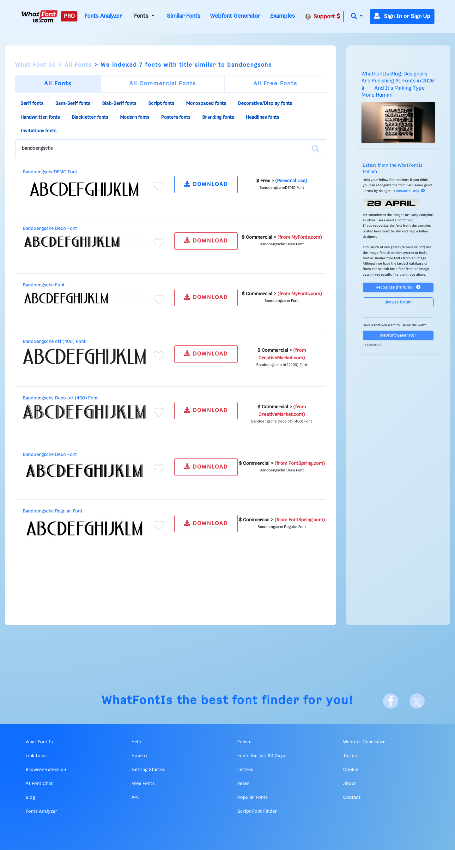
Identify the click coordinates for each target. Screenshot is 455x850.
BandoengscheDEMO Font (50, 172)
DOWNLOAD (206, 184)
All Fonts (78, 65)
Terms (350, 755)
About (349, 783)
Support (322, 16)
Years (243, 783)
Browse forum (398, 302)
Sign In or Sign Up (402, 16)
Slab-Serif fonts (119, 103)
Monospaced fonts (206, 103)
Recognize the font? (398, 287)
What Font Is (35, 65)
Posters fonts (175, 117)
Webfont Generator (235, 16)
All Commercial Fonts (162, 84)
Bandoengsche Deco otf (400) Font (60, 398)
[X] (417, 701)
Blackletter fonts (90, 117)
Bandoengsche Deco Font (50, 228)
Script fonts (161, 103)
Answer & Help (410, 191)
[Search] (315, 148)
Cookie (350, 769)
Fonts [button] (142, 16)
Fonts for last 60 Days (261, 755)
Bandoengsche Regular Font (52, 511)
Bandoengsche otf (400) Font (54, 341)
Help (136, 742)
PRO (69, 16)
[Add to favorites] (159, 186)
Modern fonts (134, 117)
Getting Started (148, 769)
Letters (245, 769)
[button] (357, 16)
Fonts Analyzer (103, 16)
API (135, 797)
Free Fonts (143, 783)
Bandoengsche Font (44, 285)
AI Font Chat (39, 783)
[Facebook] (390, 701)
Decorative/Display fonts (265, 103)
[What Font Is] (39, 16)
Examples (282, 16)
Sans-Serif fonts (72, 103)
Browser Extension (46, 769)
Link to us (36, 755)
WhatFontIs (137, 701)
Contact (352, 797)
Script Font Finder (257, 811)
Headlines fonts (262, 117)
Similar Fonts (183, 16)
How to (139, 755)
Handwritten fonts (40, 117)
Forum (244, 742)
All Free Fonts (275, 84)
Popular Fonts (252, 797)
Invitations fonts (38, 131)
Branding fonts (218, 117)
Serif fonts (32, 103)
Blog (30, 797)
